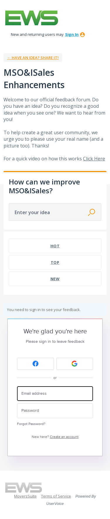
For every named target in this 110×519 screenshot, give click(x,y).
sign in (72, 34)
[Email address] (55, 393)
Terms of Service (56, 496)
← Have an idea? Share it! (33, 57)
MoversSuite (25, 496)
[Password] (55, 410)
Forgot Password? (31, 424)
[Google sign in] (74, 364)
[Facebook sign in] (35, 364)
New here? (55, 437)
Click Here (94, 158)
